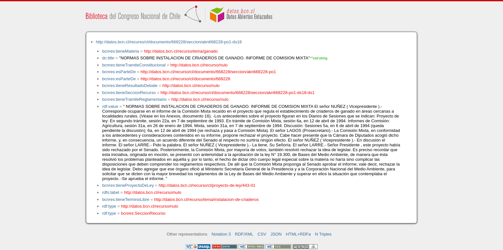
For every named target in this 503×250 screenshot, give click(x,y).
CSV (262, 234)
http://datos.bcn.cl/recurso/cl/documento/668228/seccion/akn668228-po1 (208, 71)
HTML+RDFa (298, 234)
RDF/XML (244, 234)
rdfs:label (110, 192)
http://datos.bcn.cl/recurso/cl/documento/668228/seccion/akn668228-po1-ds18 (169, 41)
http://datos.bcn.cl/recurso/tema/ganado (181, 51)
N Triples (323, 234)
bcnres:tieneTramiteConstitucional (134, 65)
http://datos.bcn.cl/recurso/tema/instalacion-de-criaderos (206, 199)
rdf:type (109, 206)
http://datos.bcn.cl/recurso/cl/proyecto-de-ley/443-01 (206, 185)
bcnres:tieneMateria (120, 51)
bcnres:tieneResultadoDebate (130, 85)
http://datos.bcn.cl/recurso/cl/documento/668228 (185, 78)
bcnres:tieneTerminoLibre (125, 199)
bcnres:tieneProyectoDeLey (128, 185)
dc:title (108, 58)
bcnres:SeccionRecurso (143, 213)
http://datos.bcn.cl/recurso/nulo (199, 65)
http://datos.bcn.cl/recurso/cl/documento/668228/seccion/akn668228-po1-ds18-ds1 (237, 92)
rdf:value (110, 106)
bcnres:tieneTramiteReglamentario (134, 99)
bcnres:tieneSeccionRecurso (129, 92)
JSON (276, 234)
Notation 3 (221, 234)
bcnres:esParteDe (119, 71)
